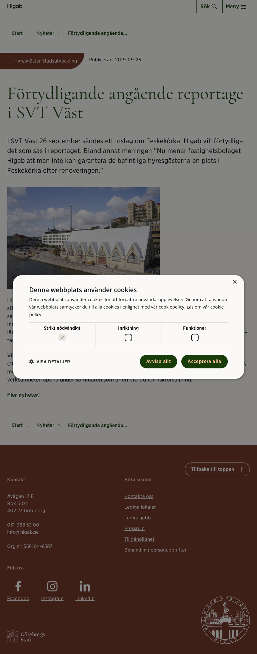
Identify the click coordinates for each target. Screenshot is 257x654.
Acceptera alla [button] (205, 361)
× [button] (234, 282)
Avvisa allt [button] (158, 361)
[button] (49, 362)
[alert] (128, 327)
